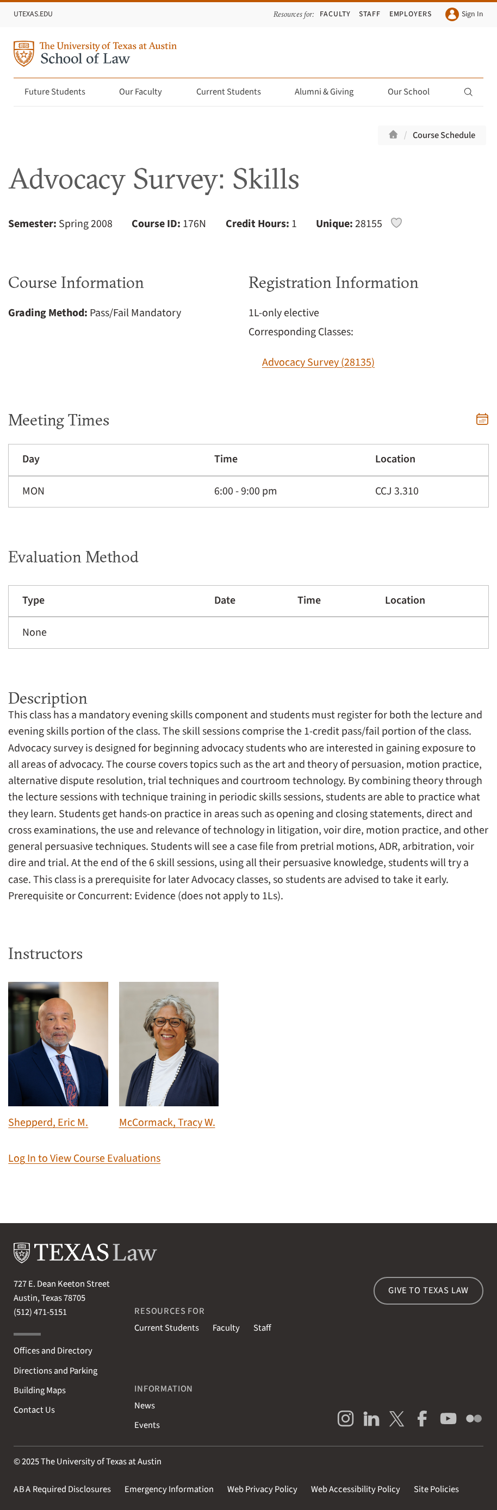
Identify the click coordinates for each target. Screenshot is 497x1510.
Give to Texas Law (428, 1290)
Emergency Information (169, 1489)
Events (147, 1425)
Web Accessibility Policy (355, 1489)
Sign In (464, 14)
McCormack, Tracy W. (169, 1056)
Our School (415, 91)
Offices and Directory (53, 1350)
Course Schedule (444, 135)
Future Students (61, 91)
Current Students (235, 91)
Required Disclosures (62, 1489)
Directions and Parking (55, 1370)
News (144, 1405)
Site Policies (436, 1489)
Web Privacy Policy (262, 1489)
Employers (410, 14)
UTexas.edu (33, 14)
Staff (370, 14)
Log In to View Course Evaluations (84, 1158)
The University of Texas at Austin (101, 1461)
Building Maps (40, 1390)
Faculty (335, 14)
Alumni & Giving (330, 91)
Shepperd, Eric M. (58, 1056)
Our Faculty (147, 91)
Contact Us (34, 1410)
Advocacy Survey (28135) (318, 362)
